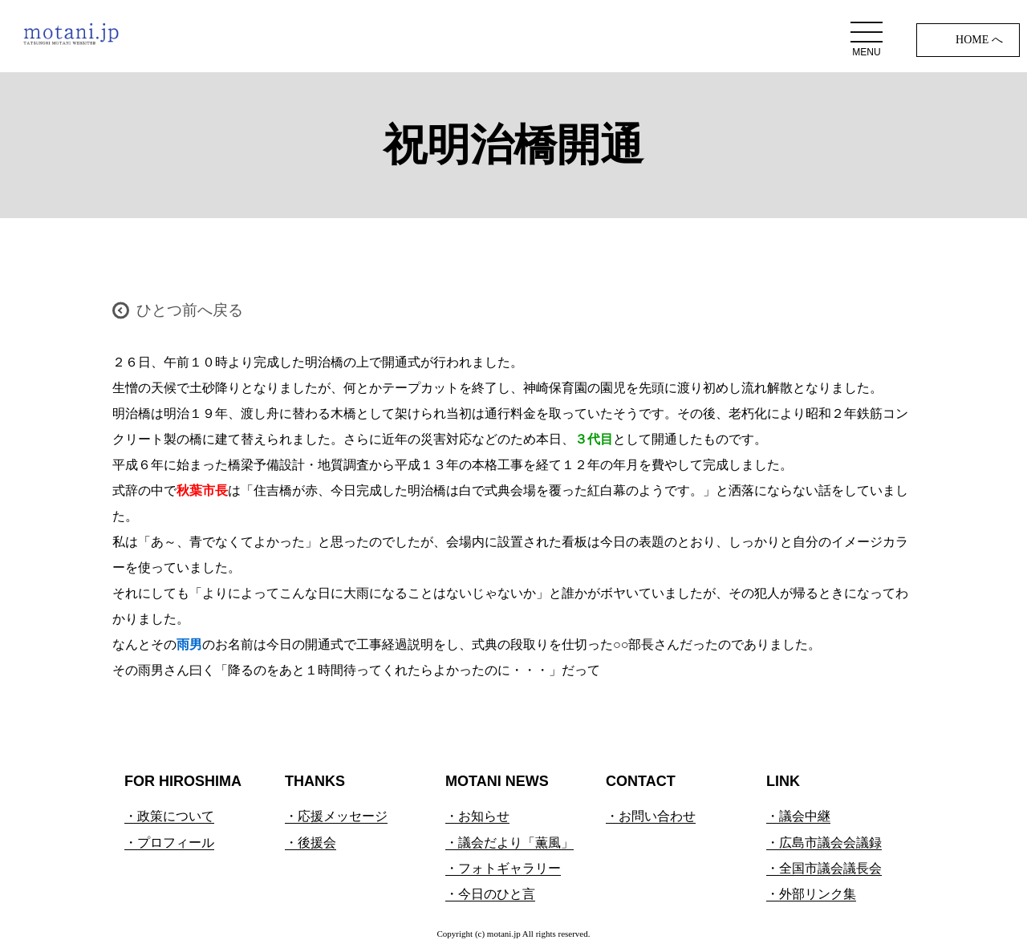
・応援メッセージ (336, 816)
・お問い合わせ (651, 816)
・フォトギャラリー (503, 868)
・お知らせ (477, 816)
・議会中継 (798, 816)
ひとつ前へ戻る (189, 310)
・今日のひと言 (490, 894)
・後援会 (310, 842)
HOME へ (979, 40)
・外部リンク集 (811, 894)
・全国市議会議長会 (824, 868)
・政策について (169, 816)
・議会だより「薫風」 (509, 842)
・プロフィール (169, 842)
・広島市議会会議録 (824, 842)
